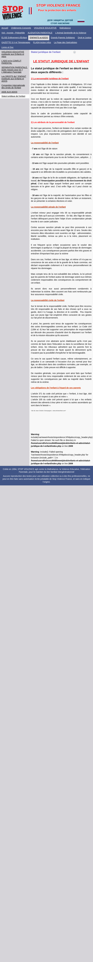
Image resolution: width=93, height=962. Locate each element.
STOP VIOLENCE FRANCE (58, 5)
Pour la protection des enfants (57, 10)
